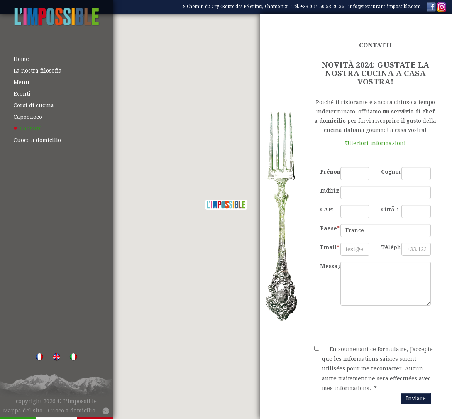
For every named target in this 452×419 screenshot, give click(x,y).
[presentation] (373, 326)
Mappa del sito (22, 410)
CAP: (326, 209)
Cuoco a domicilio (37, 140)
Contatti (29, 128)
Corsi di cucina (34, 105)
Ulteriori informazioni (375, 143)
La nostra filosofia (38, 71)
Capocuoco (28, 117)
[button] (226, 205)
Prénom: (327, 172)
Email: (327, 247)
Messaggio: (327, 266)
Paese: (327, 228)
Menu (21, 82)
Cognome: (388, 172)
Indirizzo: (327, 191)
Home (21, 59)
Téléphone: (388, 247)
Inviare (416, 398)
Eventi (22, 94)
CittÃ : (388, 209)
